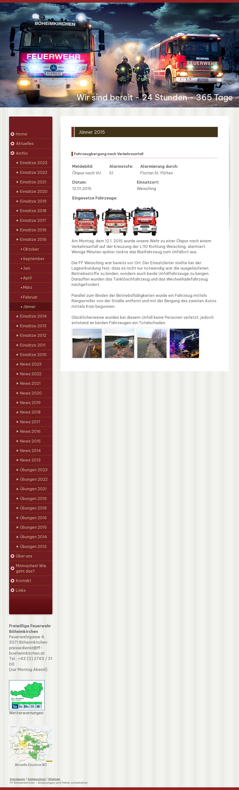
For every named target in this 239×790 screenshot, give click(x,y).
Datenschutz (37, 779)
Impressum (17, 779)
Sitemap (54, 779)
